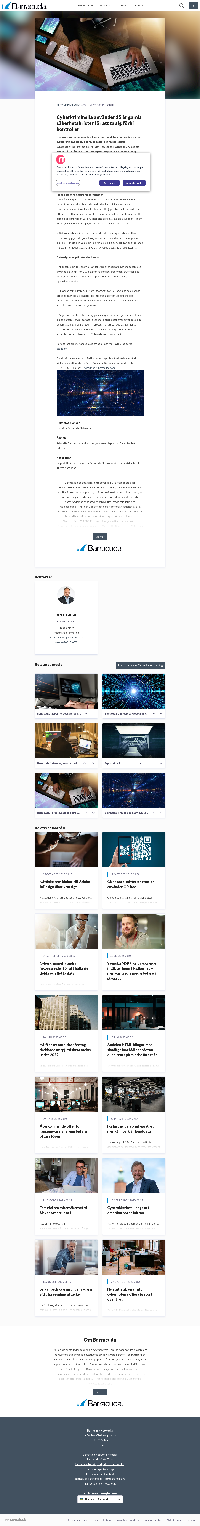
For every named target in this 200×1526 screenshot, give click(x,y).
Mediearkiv (106, 5)
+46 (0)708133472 (66, 642)
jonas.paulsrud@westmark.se (66, 637)
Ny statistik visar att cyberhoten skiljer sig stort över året (129, 1294)
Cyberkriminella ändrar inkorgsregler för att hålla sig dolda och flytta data (64, 968)
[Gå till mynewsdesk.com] (16, 1520)
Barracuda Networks (101, 463)
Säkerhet (62, 448)
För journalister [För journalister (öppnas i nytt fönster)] (153, 1519)
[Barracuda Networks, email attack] (66, 740)
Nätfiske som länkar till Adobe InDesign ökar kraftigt (65, 884)
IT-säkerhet (72, 463)
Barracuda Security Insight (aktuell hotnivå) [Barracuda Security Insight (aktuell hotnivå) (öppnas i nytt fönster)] (100, 1464)
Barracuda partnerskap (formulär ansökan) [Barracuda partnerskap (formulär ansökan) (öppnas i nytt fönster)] (100, 1478)
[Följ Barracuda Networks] (193, 5)
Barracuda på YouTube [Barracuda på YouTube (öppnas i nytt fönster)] (100, 1459)
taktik (136, 463)
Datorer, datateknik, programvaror (87, 443)
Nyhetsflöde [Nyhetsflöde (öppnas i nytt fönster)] (174, 1519)
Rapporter (113, 443)
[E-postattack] (133, 740)
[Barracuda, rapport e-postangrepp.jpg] (66, 691)
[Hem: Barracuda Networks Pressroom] (24, 5)
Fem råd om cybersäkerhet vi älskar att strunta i (63, 1210)
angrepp (84, 463)
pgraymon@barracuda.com (99, 368)
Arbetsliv (62, 443)
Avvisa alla (109, 182)
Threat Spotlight (66, 468)
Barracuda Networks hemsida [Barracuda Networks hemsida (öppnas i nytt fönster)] (100, 1454)
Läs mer (100, 536)
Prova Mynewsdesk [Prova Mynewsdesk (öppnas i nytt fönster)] (127, 1519)
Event (124, 5)
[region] (101, 172)
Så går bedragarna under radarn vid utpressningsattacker (66, 1292)
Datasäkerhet (127, 443)
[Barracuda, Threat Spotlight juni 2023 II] (66, 790)
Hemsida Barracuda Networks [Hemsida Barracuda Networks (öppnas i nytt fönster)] (74, 428)
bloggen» (62, 348)
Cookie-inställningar (68, 182)
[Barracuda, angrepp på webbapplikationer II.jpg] (133, 691)
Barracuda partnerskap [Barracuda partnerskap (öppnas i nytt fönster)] (100, 1469)
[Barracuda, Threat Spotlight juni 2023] (133, 790)
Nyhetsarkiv (85, 5)
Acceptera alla (134, 182)
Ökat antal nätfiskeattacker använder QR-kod (130, 884)
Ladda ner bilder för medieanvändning (140, 665)
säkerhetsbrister (123, 463)
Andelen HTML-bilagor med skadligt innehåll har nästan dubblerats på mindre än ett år (132, 1050)
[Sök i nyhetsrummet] (181, 5)
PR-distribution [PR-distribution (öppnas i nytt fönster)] (102, 1519)
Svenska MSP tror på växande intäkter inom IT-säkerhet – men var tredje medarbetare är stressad (132, 971)
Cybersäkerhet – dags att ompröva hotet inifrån (128, 1210)
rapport (61, 463)
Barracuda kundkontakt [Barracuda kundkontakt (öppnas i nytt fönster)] (100, 1473)
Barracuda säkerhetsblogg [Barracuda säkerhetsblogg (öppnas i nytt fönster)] (100, 1483)
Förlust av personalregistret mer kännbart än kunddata (130, 1129)
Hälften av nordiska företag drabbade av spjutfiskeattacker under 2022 (65, 1050)
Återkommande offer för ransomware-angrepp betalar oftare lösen (64, 1131)
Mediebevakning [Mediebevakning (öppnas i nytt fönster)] (78, 1519)
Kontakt (140, 5)
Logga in (191, 1519)
